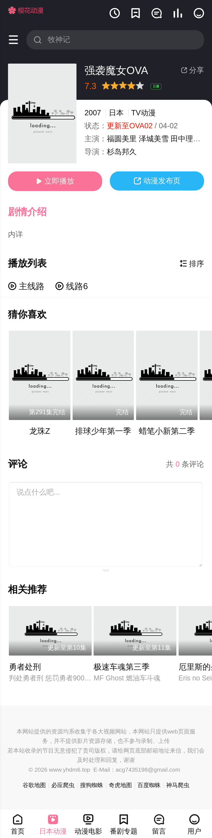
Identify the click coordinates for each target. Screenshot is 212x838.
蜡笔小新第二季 (167, 431)
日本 (116, 113)
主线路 (26, 286)
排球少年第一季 (103, 431)
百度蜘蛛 (149, 785)
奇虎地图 (120, 785)
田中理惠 (185, 139)
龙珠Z (39, 431)
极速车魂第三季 (122, 666)
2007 (92, 113)
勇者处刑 (25, 666)
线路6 (71, 286)
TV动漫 (143, 113)
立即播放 (55, 181)
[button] (32, 212)
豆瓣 (156, 86)
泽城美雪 (154, 139)
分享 (192, 70)
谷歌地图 (34, 785)
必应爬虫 (63, 785)
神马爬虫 (177, 785)
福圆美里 (122, 139)
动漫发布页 (157, 181)
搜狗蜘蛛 (91, 785)
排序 (192, 264)
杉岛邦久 (122, 152)
